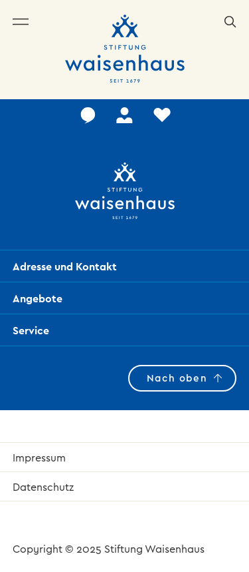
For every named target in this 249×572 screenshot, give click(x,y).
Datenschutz (43, 487)
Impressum (39, 457)
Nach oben (177, 378)
